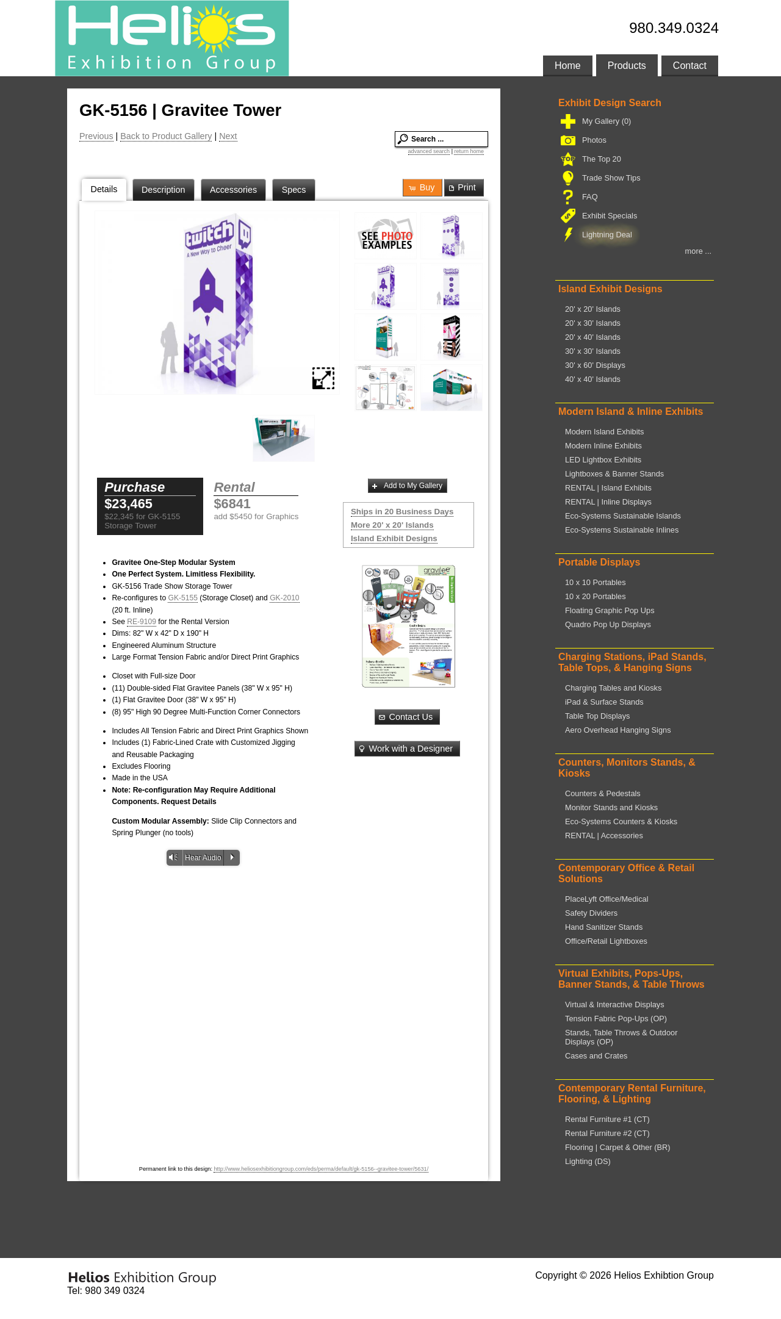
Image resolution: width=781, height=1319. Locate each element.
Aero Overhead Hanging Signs (618, 730)
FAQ (589, 197)
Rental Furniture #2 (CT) (607, 1133)
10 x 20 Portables (595, 596)
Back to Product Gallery (166, 136)
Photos (593, 140)
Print (461, 187)
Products (627, 65)
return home (469, 151)
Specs (294, 190)
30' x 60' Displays (595, 365)
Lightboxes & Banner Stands (614, 473)
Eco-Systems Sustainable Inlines (621, 529)
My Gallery (605, 121)
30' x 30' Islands (593, 351)
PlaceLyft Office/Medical (607, 899)
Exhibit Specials (608, 215)
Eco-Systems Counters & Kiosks (621, 821)
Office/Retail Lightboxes (606, 941)
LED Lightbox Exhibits (603, 459)
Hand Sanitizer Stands (603, 927)
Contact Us (405, 717)
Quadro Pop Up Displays (608, 624)
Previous (96, 136)
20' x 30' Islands (593, 323)
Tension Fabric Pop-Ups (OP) (616, 1018)
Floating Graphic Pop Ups (610, 610)
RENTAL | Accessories (604, 835)
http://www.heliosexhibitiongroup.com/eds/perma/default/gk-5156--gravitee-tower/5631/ (321, 1169)
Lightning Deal (606, 234)
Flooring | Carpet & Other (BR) (618, 1147)
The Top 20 (600, 159)
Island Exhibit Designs (394, 538)
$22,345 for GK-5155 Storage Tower (142, 521)
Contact (690, 65)
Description (163, 190)
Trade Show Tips (610, 178)
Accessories (233, 190)
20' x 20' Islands (593, 309)
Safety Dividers (591, 913)
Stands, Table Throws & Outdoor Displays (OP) (621, 1037)
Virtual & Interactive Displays (614, 1004)
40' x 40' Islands (593, 379)
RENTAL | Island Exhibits (608, 487)
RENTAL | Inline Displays (608, 501)
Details (104, 189)
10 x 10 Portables (595, 582)
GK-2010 (284, 598)
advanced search (429, 151)
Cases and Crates (596, 1055)
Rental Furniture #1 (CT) (607, 1119)
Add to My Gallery (406, 486)
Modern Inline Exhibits (603, 445)
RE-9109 (141, 621)
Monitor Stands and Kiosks (611, 807)
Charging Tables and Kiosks (613, 687)
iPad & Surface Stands (604, 701)
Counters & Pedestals (603, 793)
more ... (698, 251)
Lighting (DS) (588, 1161)
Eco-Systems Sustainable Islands (623, 515)
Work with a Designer (405, 748)
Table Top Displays (597, 716)
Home (568, 65)
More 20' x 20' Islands (392, 525)
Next (228, 136)
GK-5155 (182, 598)
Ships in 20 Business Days (402, 511)
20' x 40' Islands (593, 337)
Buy (421, 187)
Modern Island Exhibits (604, 431)
